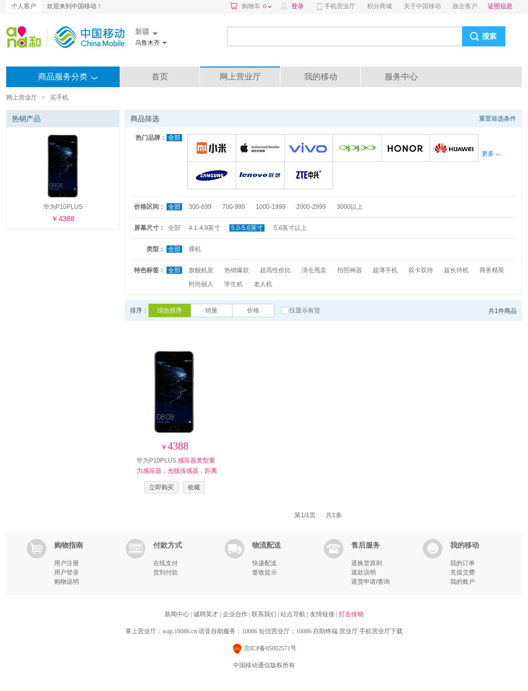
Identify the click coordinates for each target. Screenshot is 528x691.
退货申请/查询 (370, 581)
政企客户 (465, 6)
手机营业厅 (339, 6)
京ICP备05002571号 (264, 649)
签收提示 (264, 572)
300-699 (200, 206)
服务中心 (401, 76)
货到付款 (165, 572)
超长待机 (456, 270)
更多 (490, 153)
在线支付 (165, 563)
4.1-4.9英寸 (204, 228)
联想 (261, 176)
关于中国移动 (422, 6)
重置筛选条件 (497, 118)
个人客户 (23, 6)
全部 (174, 137)
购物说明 (66, 581)
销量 (211, 310)
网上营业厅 (240, 76)
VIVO (310, 148)
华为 (455, 148)
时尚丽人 (201, 284)
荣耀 (407, 148)
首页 (160, 76)
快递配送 (264, 563)
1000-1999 (270, 206)
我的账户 (462, 581)
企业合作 (236, 614)
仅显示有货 (304, 310)
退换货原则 (366, 563)
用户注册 (66, 563)
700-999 (233, 206)
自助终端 (325, 631)
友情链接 (323, 614)
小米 (213, 148)
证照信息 (500, 6)
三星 (213, 176)
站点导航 (293, 614)
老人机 (263, 284)
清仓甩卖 (314, 270)
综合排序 (169, 310)
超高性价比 (275, 270)
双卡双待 (420, 270)
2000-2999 (310, 206)
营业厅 (348, 631)
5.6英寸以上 (290, 228)
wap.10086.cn (179, 631)
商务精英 (492, 270)
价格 (253, 310)
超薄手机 (385, 270)
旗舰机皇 (201, 270)
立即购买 (161, 487)
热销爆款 (236, 270)
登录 (297, 6)
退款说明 (363, 572)
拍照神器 (349, 270)
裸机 (195, 249)
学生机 (233, 284)
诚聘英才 (206, 614)
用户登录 (66, 572)
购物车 (256, 6)
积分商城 (379, 6)
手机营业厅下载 (381, 631)
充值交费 (462, 572)
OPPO (358, 148)
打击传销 (351, 614)
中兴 (310, 176)
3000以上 (350, 206)
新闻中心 (177, 614)
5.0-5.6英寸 (246, 228)
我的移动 (320, 76)
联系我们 (265, 614)
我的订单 (462, 563)
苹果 (261, 148)
